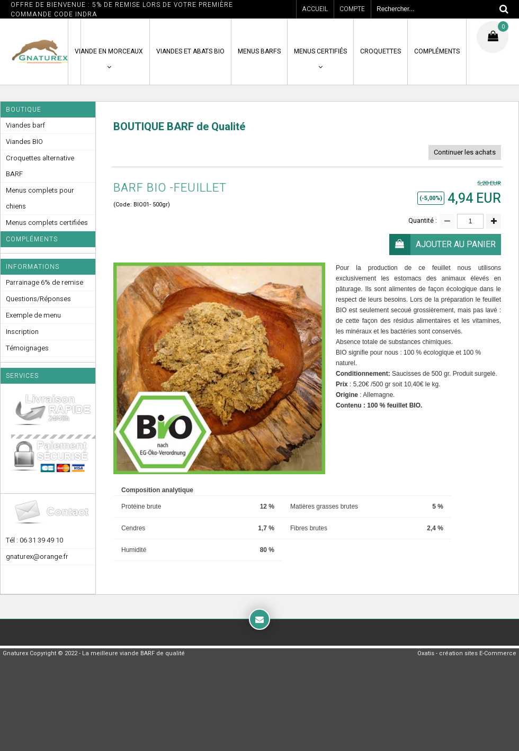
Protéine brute (141, 506)
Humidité (133, 550)
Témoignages (27, 348)
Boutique (23, 109)
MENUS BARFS (259, 51)
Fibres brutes (308, 528)
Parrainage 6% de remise (44, 282)
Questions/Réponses (38, 299)
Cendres (133, 528)
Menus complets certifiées (47, 223)
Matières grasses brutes (324, 506)
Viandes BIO (24, 142)
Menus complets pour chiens (40, 198)
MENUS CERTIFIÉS (320, 51)
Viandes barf (25, 125)
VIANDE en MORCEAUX (109, 51)
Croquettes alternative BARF (40, 166)
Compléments (32, 239)
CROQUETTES (380, 51)
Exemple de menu (33, 315)
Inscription (22, 332)
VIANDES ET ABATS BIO (190, 51)
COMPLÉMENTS (437, 51)
